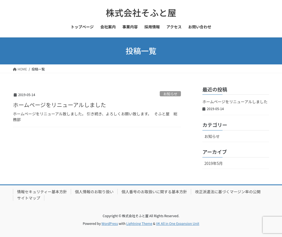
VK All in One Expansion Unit (177, 223)
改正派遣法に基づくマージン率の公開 (228, 191)
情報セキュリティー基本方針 (42, 191)
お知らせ (170, 93)
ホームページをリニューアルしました (59, 105)
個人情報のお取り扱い (94, 191)
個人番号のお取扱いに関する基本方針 (154, 191)
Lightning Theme (139, 223)
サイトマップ (28, 198)
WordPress (110, 223)
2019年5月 (213, 163)
